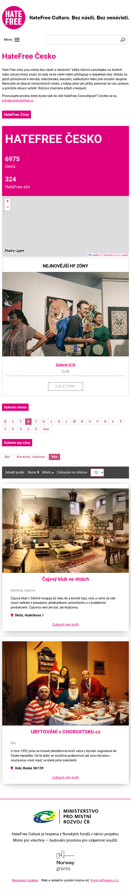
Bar (7, 457)
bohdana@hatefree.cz (17, 100)
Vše (46, 429)
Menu (12, 40)
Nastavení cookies (25, 880)
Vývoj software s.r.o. (104, 880)
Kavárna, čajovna (31, 457)
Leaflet (94, 255)
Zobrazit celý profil (65, 625)
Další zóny (65, 386)
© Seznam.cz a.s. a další (114, 255)
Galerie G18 (65, 365)
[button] (7, 201)
